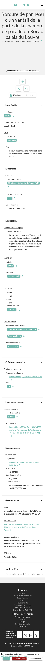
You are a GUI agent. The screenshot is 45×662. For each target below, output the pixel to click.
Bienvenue (22, 593)
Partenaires (22, 626)
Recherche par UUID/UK (22, 610)
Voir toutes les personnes (33, 574)
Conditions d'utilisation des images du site (22, 70)
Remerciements (22, 598)
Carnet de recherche (22, 624)
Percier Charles (21, 41)
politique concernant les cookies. (14, 656)
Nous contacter (22, 602)
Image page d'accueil (22, 607)
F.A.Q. (22, 600)
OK (6, 659)
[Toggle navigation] (42, 5)
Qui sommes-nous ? (22, 617)
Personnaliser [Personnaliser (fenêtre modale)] (35, 659)
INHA (22, 619)
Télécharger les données (21, 95)
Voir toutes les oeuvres (14, 574)
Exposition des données (22, 605)
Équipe (22, 621)
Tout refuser (19, 659)
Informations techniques (22, 595)
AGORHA (21, 5)
